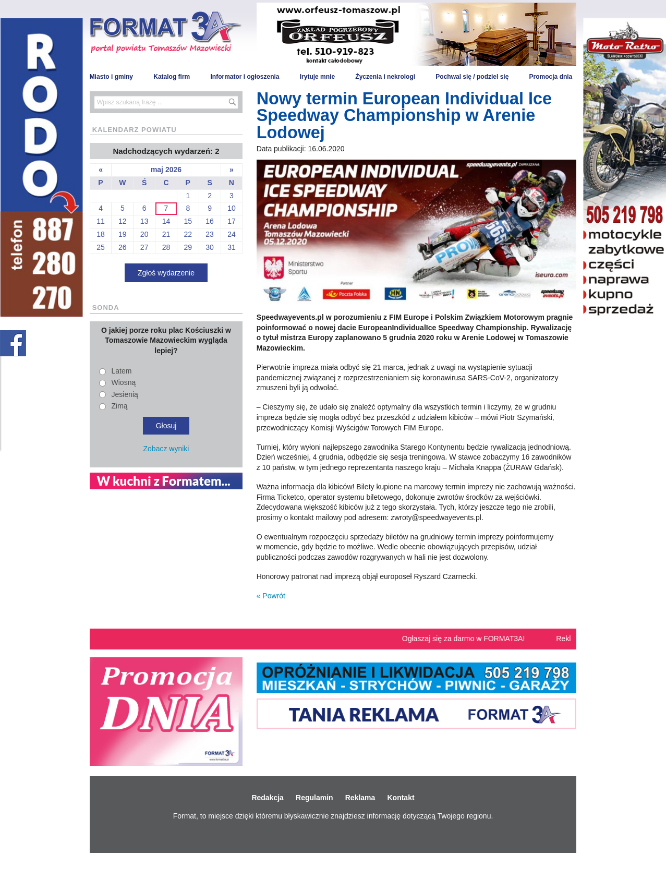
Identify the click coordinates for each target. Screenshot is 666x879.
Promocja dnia (551, 76)
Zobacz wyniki (166, 448)
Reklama (360, 797)
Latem (122, 371)
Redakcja (267, 797)
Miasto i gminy (111, 76)
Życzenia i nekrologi (385, 76)
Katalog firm (171, 76)
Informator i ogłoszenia (244, 76)
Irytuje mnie (317, 76)
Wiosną (124, 382)
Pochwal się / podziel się (471, 76)
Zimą (120, 406)
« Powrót (271, 596)
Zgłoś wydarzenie (166, 273)
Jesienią (125, 394)
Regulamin (314, 797)
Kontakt (400, 797)
